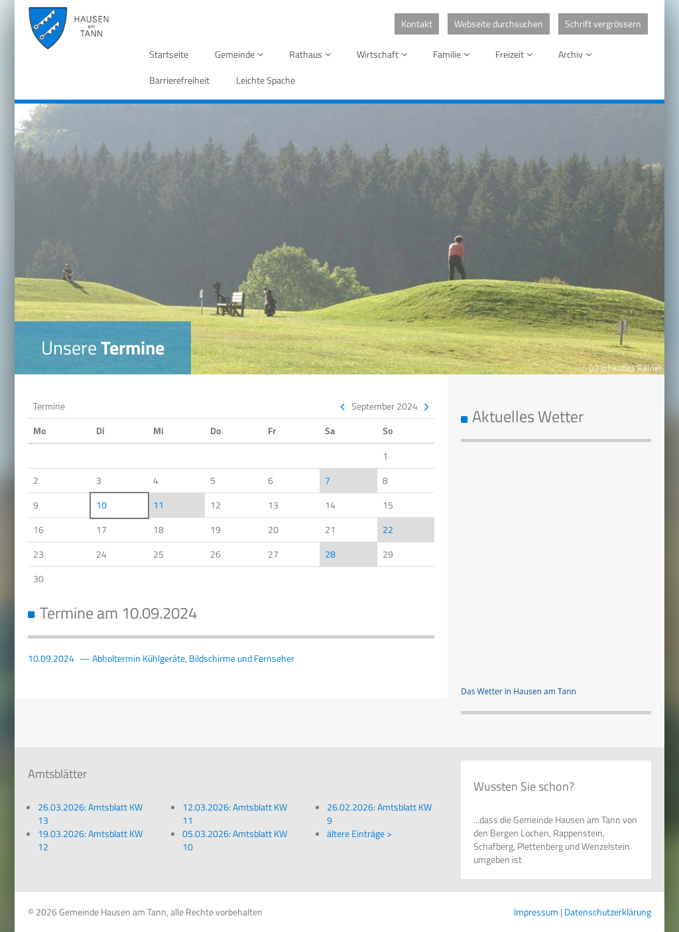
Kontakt (416, 24)
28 (330, 554)
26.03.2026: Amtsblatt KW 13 (90, 813)
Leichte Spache (265, 80)
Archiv (577, 54)
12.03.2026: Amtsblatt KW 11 (234, 813)
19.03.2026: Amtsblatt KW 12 (90, 840)
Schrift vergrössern (603, 24)
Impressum (536, 912)
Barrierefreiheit (179, 80)
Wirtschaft (384, 54)
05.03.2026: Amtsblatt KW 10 (234, 840)
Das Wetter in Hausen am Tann (518, 691)
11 (158, 505)
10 (101, 505)
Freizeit (516, 54)
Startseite (168, 54)
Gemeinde (241, 54)
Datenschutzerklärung (607, 912)
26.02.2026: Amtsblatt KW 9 (379, 813)
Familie (453, 54)
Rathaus (312, 54)
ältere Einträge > (359, 833)
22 (388, 529)
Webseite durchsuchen (498, 24)
